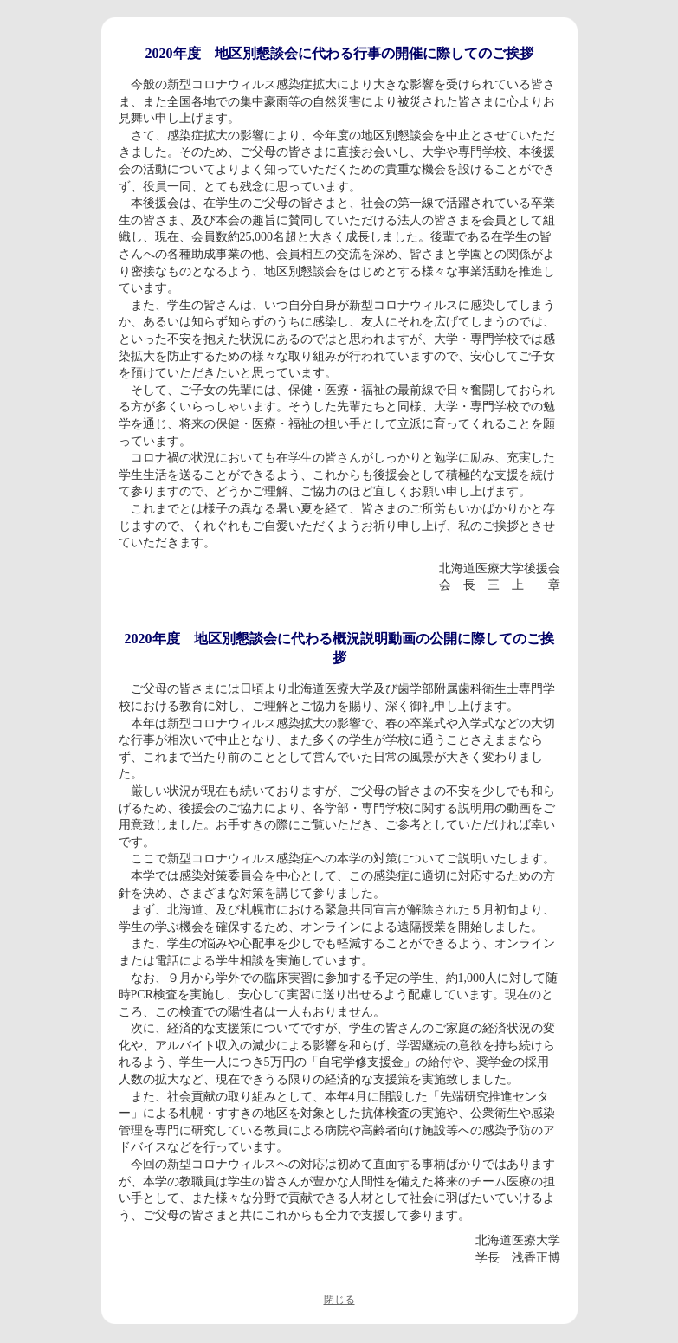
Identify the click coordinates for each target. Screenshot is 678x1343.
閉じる (339, 1300)
